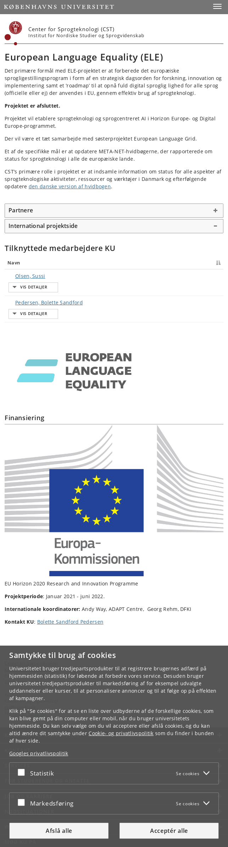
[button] (217, 6)
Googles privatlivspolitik (38, 753)
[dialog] (114, 746)
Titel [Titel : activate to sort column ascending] (90, 262)
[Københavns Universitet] (13, 33)
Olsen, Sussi (23, 276)
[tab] (114, 210)
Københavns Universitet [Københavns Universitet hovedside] (29, 643)
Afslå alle (59, 831)
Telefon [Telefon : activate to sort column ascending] (171, 262)
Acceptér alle (169, 831)
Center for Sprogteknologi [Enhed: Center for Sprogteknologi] (31, 637)
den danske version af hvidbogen (70, 186)
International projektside (43, 226)
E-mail (211, 276)
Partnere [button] (20, 210)
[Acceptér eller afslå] (23, 772)
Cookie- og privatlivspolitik (121, 733)
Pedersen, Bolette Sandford (42, 289)
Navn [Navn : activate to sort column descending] (13, 262)
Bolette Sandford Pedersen (70, 595)
